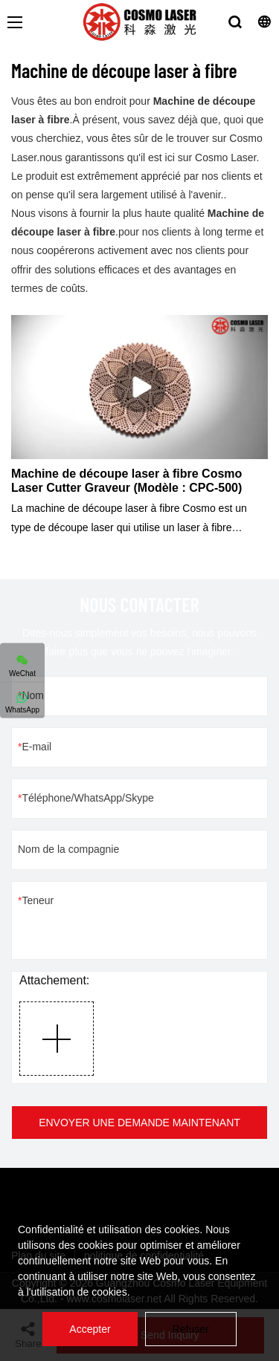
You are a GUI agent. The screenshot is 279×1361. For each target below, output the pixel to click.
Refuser (191, 1329)
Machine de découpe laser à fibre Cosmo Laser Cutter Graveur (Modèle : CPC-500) (126, 480)
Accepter (89, 1329)
